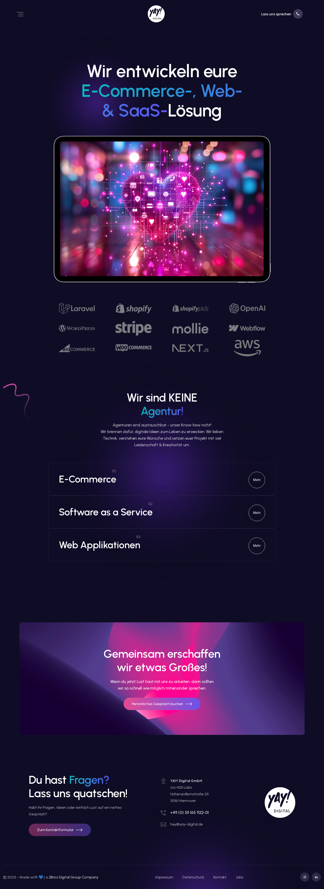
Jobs (239, 877)
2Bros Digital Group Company (73, 877)
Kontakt (219, 877)
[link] (140, 13)
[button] (60, 830)
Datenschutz (193, 877)
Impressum (164, 877)
